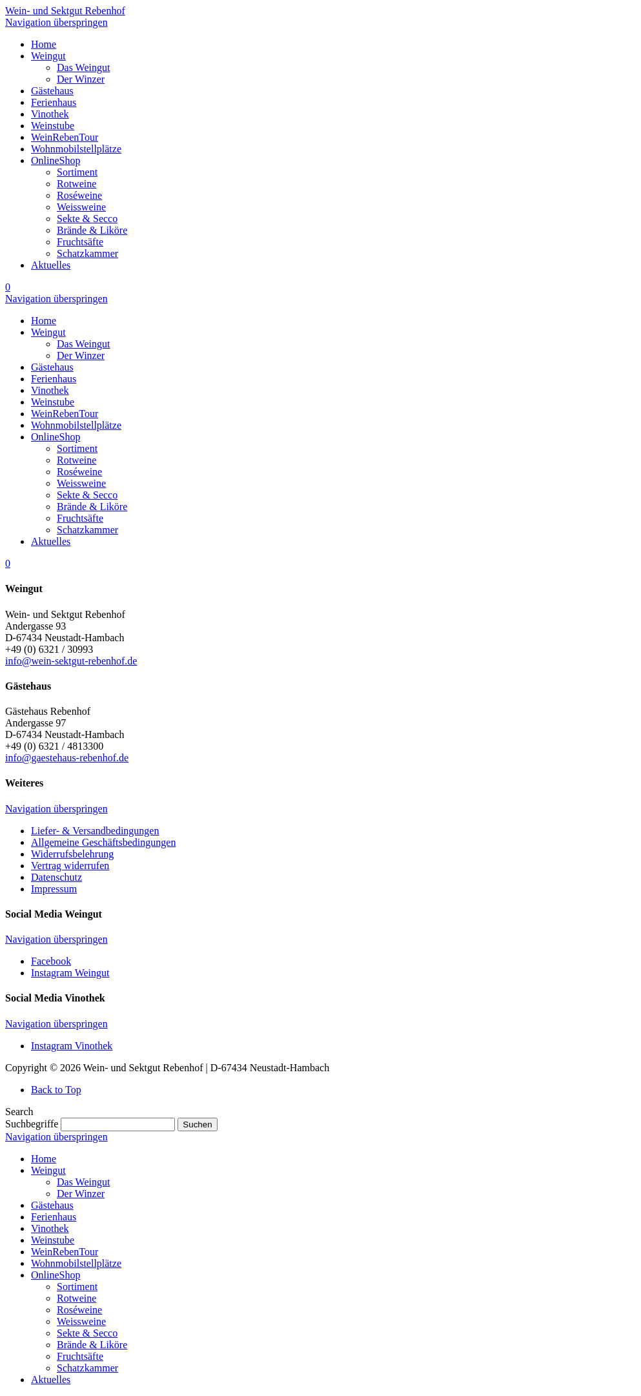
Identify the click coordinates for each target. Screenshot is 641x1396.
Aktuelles (50, 1379)
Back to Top (56, 1089)
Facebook (51, 961)
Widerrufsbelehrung (72, 853)
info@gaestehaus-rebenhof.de (66, 757)
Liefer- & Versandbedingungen (95, 830)
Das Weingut (83, 1181)
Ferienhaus (53, 1216)
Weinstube (52, 1240)
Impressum (54, 888)
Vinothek (50, 1228)
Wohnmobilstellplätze (76, 1263)
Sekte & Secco (87, 1333)
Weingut (48, 1170)
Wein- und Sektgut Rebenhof (65, 10)
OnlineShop (55, 1274)
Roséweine (79, 1309)
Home (43, 1158)
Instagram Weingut (70, 972)
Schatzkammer (87, 1367)
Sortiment (77, 1286)
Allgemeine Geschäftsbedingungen (103, 842)
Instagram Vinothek (71, 1045)
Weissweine (81, 1321)
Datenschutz (56, 877)
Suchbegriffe (31, 1123)
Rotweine (76, 1298)
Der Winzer (81, 1193)
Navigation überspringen (56, 22)
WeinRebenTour (64, 1251)
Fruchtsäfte (80, 1356)
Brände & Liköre (92, 1344)
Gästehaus (52, 1205)
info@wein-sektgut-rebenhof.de (71, 660)
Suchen (197, 1124)
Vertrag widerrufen (70, 865)
